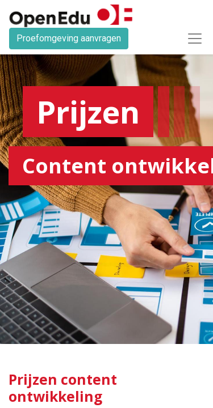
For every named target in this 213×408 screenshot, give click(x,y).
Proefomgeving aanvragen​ (68, 38)
